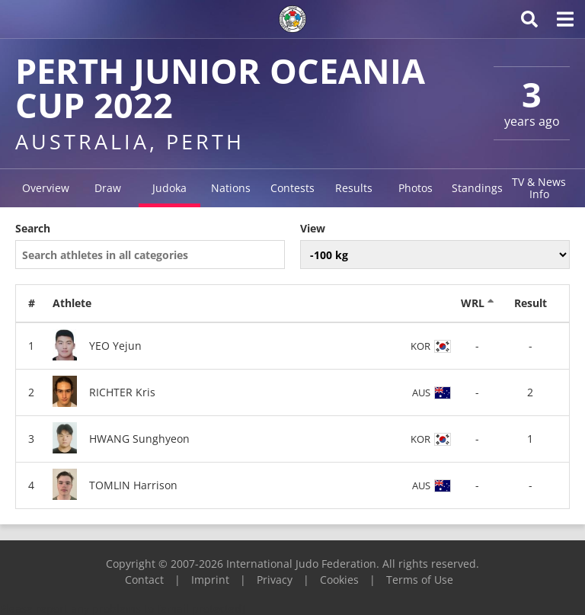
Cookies (339, 579)
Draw (107, 188)
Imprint (210, 579)
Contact (144, 579)
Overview (45, 188)
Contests (292, 188)
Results (353, 188)
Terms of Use (419, 579)
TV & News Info (539, 188)
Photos (415, 188)
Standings (477, 188)
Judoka (169, 188)
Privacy (274, 579)
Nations (231, 188)
